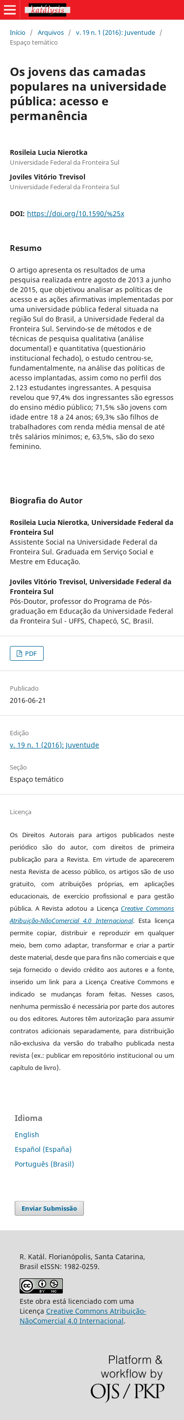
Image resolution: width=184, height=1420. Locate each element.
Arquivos (51, 32)
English (27, 1134)
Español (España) (43, 1149)
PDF (30, 653)
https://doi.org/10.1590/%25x (75, 213)
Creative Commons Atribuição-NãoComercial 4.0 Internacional (83, 1315)
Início (18, 32)
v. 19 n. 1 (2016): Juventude (115, 32)
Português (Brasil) (44, 1164)
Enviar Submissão (49, 1208)
